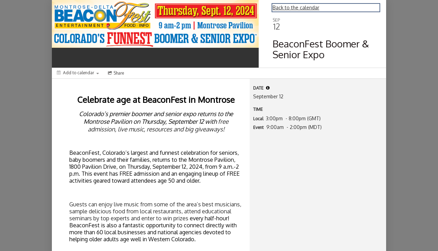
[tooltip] (267, 88)
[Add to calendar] (78, 72)
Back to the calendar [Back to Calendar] (296, 7)
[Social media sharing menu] (115, 73)
